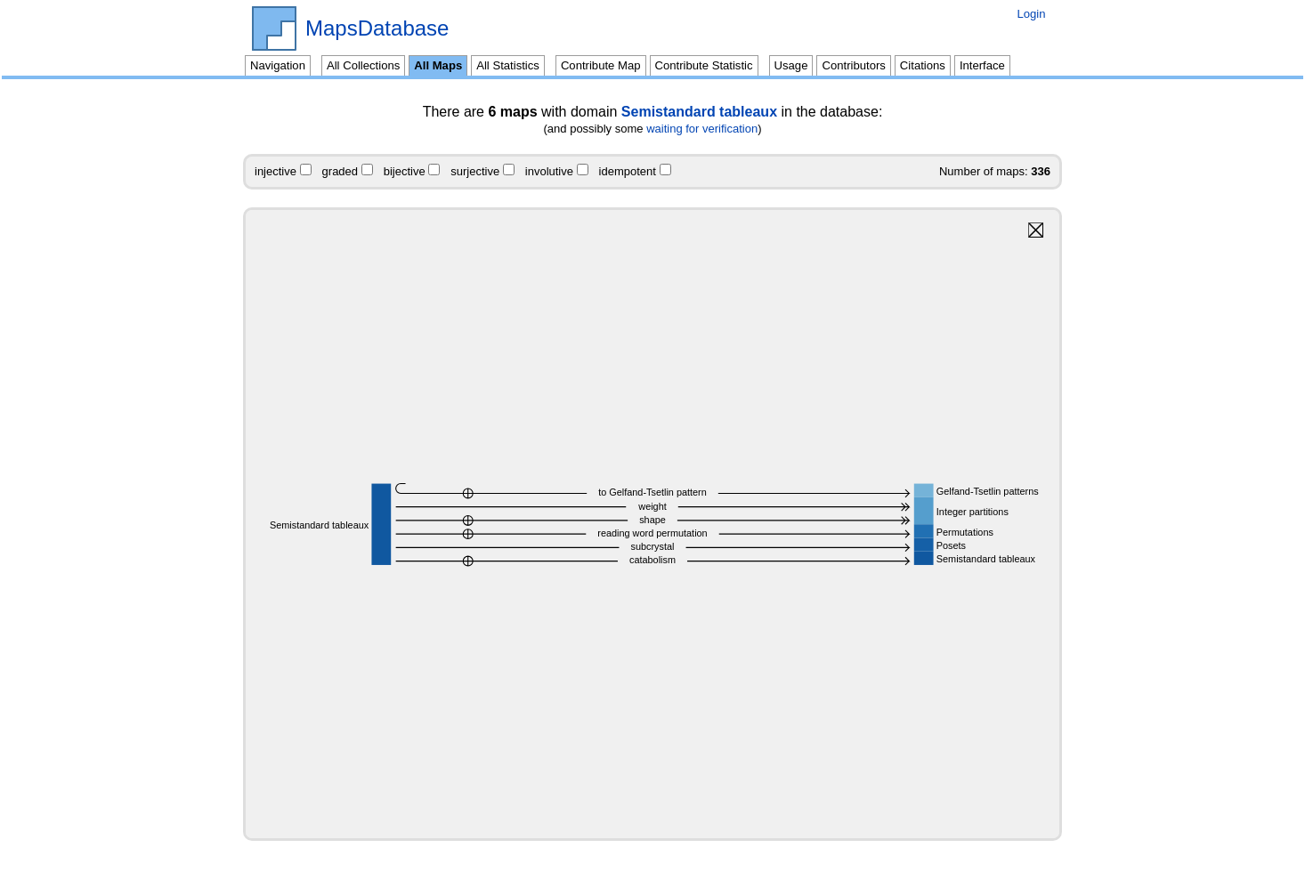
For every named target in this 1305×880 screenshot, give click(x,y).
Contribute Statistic (704, 65)
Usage (791, 65)
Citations (922, 65)
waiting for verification (702, 128)
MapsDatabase (377, 28)
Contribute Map (601, 65)
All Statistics (507, 65)
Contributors (853, 65)
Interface (982, 65)
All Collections (363, 65)
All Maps (438, 65)
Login (1031, 13)
